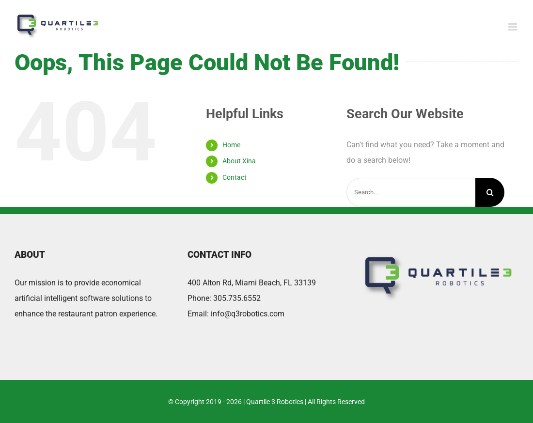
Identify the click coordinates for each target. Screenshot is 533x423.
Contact (234, 177)
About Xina (239, 161)
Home (231, 145)
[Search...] (411, 192)
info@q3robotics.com (247, 313)
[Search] (489, 192)
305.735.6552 (237, 298)
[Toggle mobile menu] (513, 27)
